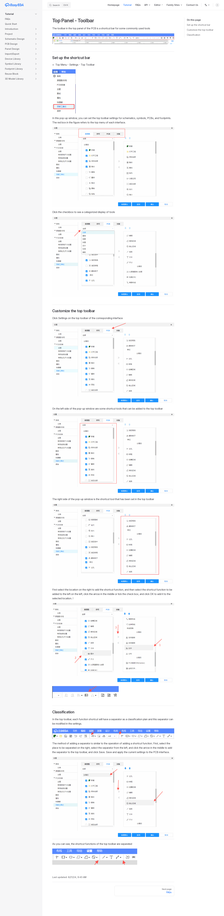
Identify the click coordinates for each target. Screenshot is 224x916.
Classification (193, 34)
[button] (21, 14)
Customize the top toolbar (200, 30)
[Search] (59, 5)
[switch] (217, 5)
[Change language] (207, 5)
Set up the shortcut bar (198, 25)
